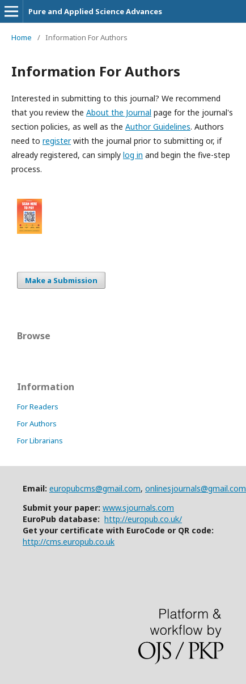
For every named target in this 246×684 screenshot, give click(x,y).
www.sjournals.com (138, 507)
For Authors (37, 423)
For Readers (37, 406)
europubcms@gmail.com (95, 488)
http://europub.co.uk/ (143, 519)
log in (133, 154)
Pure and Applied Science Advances (95, 11)
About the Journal (118, 112)
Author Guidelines (157, 126)
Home (21, 37)
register (57, 140)
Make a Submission (61, 280)
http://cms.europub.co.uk (68, 541)
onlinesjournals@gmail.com (195, 488)
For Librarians (40, 440)
